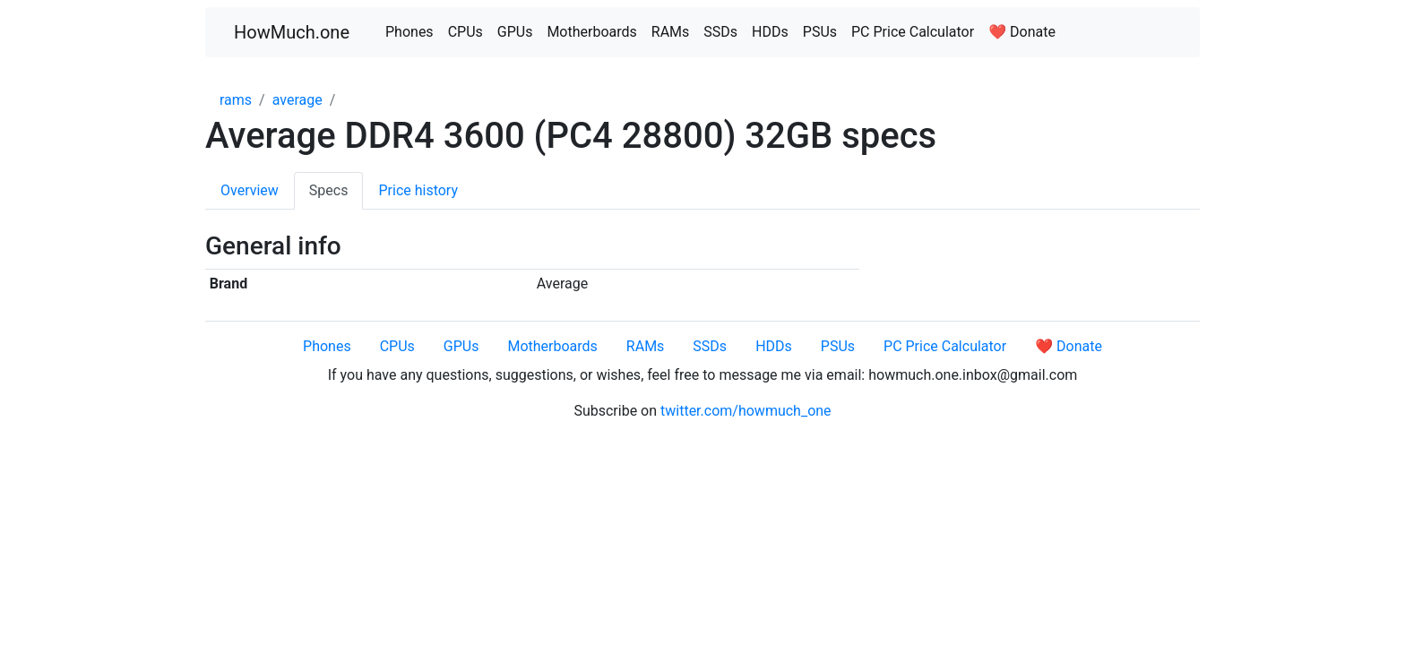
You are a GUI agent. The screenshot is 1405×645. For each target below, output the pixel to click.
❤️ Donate (1022, 31)
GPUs (515, 31)
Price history (418, 190)
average (297, 99)
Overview (249, 190)
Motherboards (591, 31)
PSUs (820, 31)
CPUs (465, 31)
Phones (409, 31)
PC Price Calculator (912, 31)
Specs (329, 190)
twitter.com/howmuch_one (746, 410)
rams (236, 99)
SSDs (720, 31)
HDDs (770, 31)
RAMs (670, 31)
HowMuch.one (291, 32)
